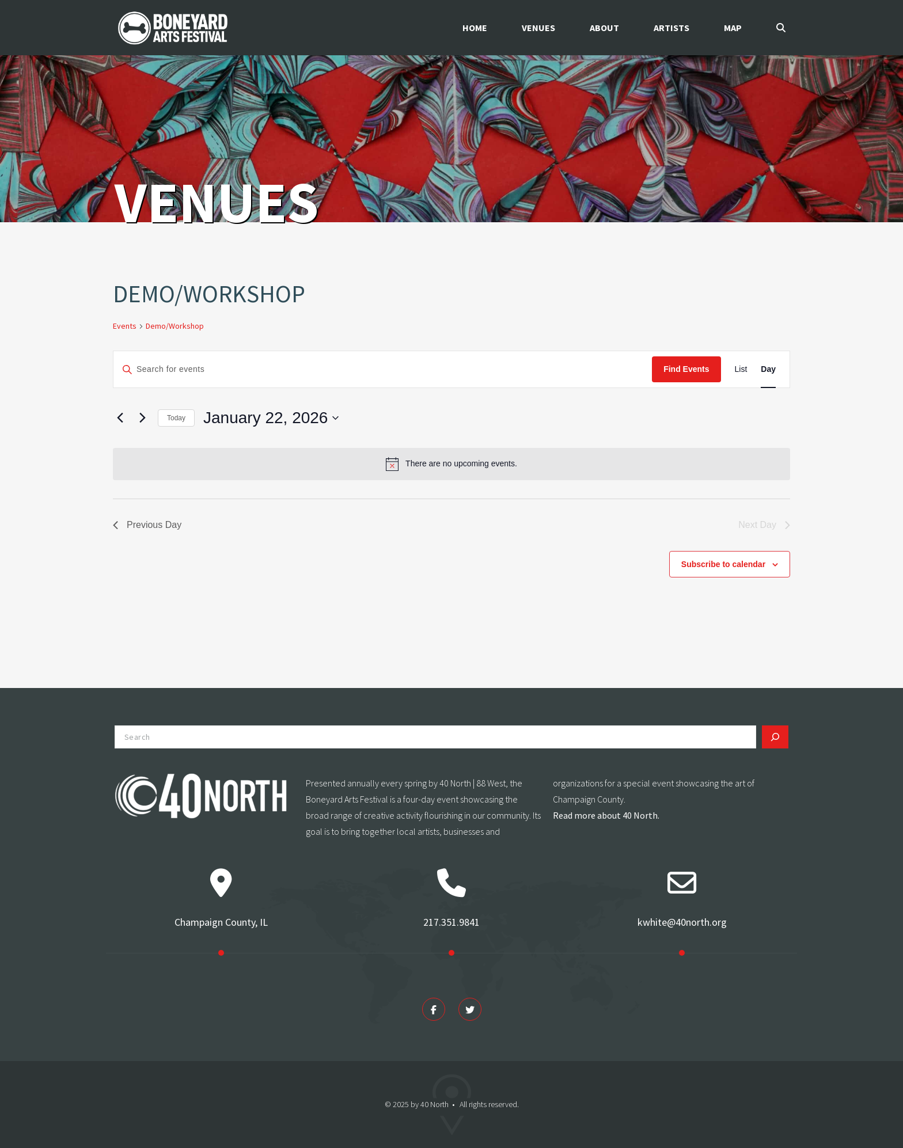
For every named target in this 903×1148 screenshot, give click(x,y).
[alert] (451, 464)
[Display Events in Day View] (768, 369)
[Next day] (142, 418)
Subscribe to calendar (723, 564)
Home (474, 27)
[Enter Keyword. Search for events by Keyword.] (382, 369)
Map (733, 27)
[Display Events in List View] (741, 369)
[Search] (775, 736)
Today (176, 418)
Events (124, 326)
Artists (671, 27)
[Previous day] (120, 418)
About (604, 27)
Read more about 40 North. (606, 815)
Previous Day (147, 525)
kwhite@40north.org (682, 922)
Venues (538, 27)
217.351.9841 (451, 922)
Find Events (686, 369)
